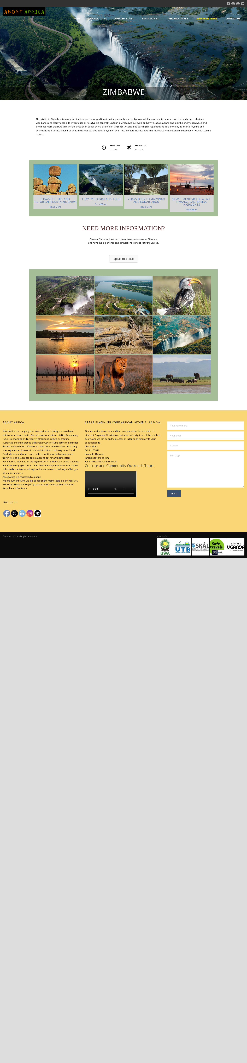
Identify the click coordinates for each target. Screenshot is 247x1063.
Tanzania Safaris (178, 19)
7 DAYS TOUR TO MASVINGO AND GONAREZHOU (146, 200)
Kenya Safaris (150, 19)
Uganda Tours (98, 19)
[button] (123, 259)
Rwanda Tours (124, 19)
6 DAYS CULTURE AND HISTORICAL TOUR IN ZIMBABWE (55, 200)
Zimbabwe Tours (207, 19)
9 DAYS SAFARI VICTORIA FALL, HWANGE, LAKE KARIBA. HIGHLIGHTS (191, 201)
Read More (55, 206)
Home (77, 19)
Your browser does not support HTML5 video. (110, 484)
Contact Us (233, 19)
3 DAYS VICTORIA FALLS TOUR (100, 199)
